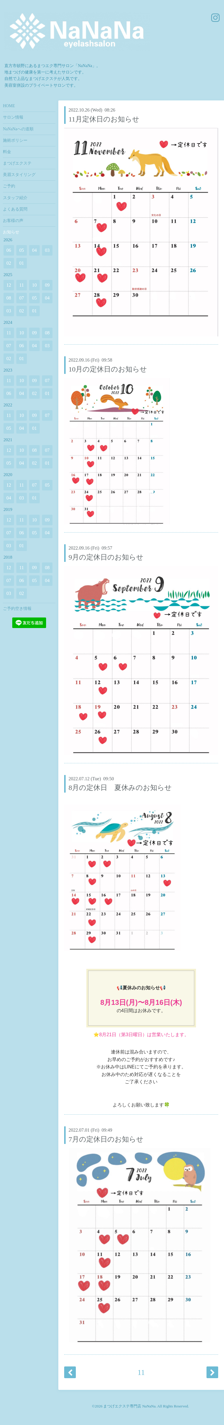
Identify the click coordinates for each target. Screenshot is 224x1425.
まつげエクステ (17, 163)
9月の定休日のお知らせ (106, 557)
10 (34, 285)
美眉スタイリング (19, 174)
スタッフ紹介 (15, 198)
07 (21, 297)
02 (8, 263)
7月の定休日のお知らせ (106, 1139)
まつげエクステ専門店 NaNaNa (129, 1406)
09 (47, 285)
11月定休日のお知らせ (104, 119)
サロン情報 (13, 117)
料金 (7, 152)
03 (47, 250)
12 (8, 285)
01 (21, 263)
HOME (9, 106)
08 (8, 297)
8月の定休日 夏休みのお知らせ (120, 787)
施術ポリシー (15, 140)
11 (141, 1372)
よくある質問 (15, 209)
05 (21, 250)
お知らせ (11, 232)
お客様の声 (13, 220)
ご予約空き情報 (17, 608)
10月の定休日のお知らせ (108, 369)
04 (34, 250)
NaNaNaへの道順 (18, 129)
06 (8, 250)
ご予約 (9, 186)
